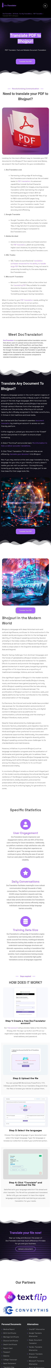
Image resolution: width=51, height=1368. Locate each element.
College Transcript (10, 1360)
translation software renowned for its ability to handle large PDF (28, 264)
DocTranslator (7, 14)
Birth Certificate (9, 1333)
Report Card (7, 1348)
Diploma (6, 1356)
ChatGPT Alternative (37, 1329)
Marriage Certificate (11, 1337)
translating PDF (20, 285)
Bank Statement (9, 1363)
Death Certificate (10, 1344)
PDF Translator (37, 14)
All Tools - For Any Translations (22, 14)
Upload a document (25, 1249)
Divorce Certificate (10, 1341)
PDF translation (24, 181)
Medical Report (9, 1329)
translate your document (20, 454)
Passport (6, 1352)
